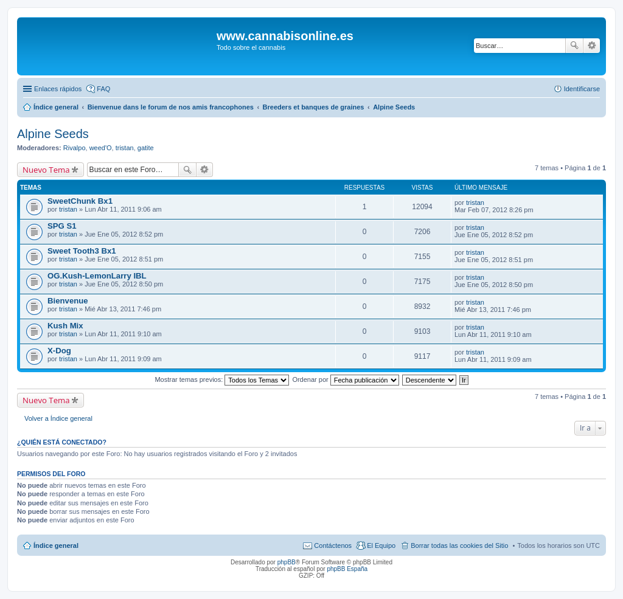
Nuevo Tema (46, 169)
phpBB (286, 562)
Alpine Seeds (53, 133)
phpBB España (347, 569)
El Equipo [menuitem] (381, 545)
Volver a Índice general (58, 418)
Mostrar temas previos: (222, 379)
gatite (145, 147)
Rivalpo (74, 147)
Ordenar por (345, 379)
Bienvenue (67, 300)
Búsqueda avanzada (591, 45)
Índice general (55, 545)
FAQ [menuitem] (103, 88)
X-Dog (59, 350)
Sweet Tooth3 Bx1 (81, 250)
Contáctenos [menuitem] (333, 545)
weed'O (100, 147)
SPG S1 (62, 225)
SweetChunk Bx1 (80, 201)
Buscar (574, 45)
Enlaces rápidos (58, 88)
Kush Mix (65, 325)
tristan (125, 147)
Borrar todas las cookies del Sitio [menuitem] (459, 545)
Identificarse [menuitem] (582, 88)
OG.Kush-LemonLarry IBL (97, 275)
